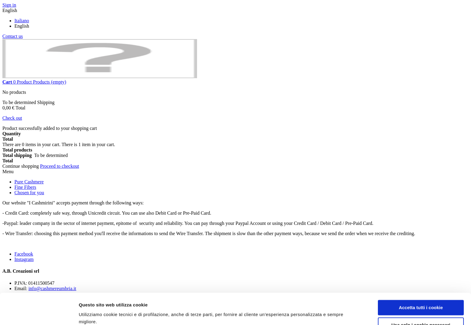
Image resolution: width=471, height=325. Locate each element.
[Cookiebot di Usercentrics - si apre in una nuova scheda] (39, 313)
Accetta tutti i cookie (421, 282)
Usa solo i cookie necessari (420, 299)
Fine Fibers (25, 187)
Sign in (9, 5)
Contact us (12, 36)
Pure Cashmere (29, 181)
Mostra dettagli (95, 313)
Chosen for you (29, 192)
